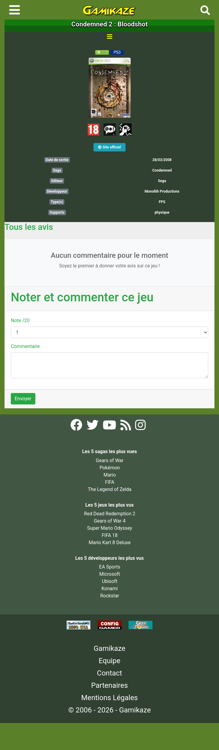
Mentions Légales (109, 698)
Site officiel (109, 147)
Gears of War (109, 460)
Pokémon (109, 468)
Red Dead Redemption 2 (109, 514)
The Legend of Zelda (109, 489)
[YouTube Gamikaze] (110, 427)
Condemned (162, 170)
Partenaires (109, 685)
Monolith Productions (162, 191)
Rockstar (109, 596)
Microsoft (109, 574)
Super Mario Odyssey (109, 528)
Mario (109, 475)
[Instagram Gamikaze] (140, 427)
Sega (162, 181)
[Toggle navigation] (14, 10)
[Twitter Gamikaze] (93, 427)
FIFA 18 (109, 535)
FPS (162, 202)
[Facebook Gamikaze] (77, 427)
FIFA (109, 482)
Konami (110, 588)
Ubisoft (109, 581)
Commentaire (25, 346)
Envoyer (23, 398)
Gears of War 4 (109, 521)
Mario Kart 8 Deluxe (110, 542)
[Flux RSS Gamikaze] (126, 427)
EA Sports (109, 567)
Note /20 (20, 320)
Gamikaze (110, 648)
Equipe (109, 661)
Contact (109, 673)
